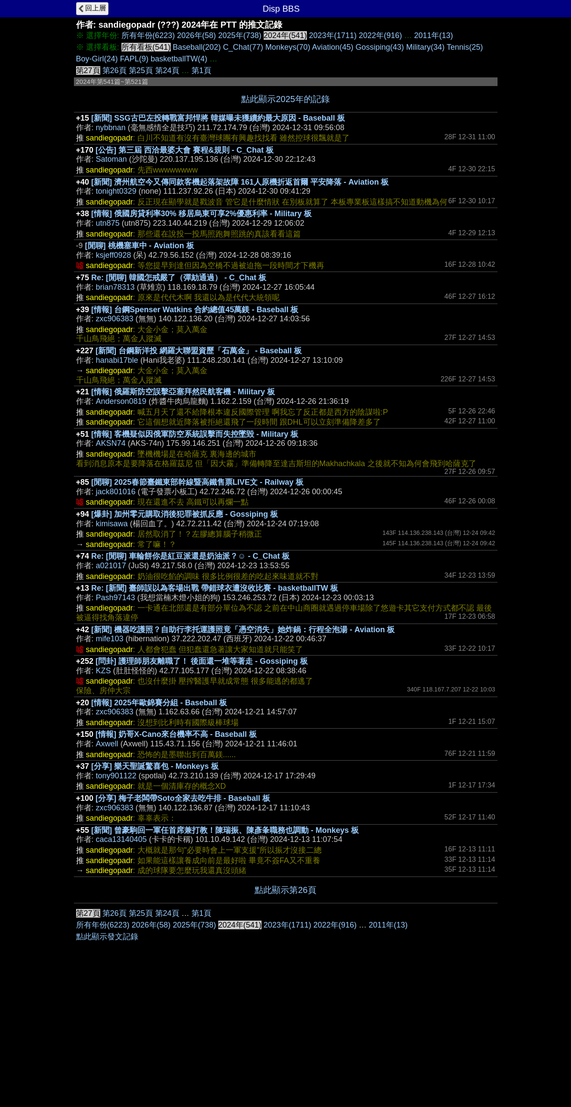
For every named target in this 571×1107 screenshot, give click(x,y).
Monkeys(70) (287, 47)
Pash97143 (115, 597)
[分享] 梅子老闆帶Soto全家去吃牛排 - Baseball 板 (183, 798)
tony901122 (116, 775)
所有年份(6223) (148, 35)
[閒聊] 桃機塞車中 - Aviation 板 (139, 245)
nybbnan (111, 127)
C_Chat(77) (243, 47)
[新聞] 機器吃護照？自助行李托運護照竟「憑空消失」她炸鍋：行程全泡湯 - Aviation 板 (243, 629)
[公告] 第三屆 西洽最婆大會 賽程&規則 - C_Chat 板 (185, 150)
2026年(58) (196, 35)
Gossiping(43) (380, 47)
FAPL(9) (134, 58)
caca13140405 (121, 839)
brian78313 (115, 287)
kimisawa (112, 523)
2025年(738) (240, 35)
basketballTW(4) (179, 58)
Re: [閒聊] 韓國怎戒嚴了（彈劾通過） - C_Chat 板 (178, 277)
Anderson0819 (121, 401)
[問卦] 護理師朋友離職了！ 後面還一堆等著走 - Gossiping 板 (202, 661)
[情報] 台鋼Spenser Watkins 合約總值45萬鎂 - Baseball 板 (194, 309)
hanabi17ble (117, 360)
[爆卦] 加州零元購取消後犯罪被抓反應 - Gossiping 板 (184, 514)
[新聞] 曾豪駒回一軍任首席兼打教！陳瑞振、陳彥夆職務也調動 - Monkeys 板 (225, 830)
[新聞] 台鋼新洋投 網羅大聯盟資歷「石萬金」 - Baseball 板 (199, 350)
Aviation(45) (333, 47)
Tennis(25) (465, 47)
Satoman (111, 159)
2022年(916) (380, 35)
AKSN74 (111, 443)
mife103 (110, 638)
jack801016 (116, 491)
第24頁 (167, 70)
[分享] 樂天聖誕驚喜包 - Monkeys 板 (155, 766)
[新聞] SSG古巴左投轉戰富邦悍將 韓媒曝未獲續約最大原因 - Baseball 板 (218, 118)
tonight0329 (116, 191)
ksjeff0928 (113, 255)
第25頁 (141, 70)
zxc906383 (115, 318)
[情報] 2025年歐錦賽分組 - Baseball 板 (159, 702)
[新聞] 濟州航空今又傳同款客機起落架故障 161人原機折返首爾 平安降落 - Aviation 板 (240, 182)
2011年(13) (433, 35)
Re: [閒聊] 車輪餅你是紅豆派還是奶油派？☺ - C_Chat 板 (190, 556)
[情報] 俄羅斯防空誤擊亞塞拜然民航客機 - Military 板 (183, 391)
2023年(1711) (333, 35)
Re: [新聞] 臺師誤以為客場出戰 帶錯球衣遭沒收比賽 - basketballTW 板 (214, 588)
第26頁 (114, 70)
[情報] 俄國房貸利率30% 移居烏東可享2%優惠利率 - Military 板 (201, 213)
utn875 (108, 223)
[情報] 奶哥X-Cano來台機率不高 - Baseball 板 (176, 734)
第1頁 (201, 70)
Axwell (107, 743)
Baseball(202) (197, 47)
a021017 (111, 565)
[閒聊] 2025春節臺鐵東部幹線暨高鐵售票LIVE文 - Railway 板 (197, 482)
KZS (103, 670)
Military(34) (425, 47)
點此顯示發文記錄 (107, 936)
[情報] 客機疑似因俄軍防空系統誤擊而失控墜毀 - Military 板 (194, 434)
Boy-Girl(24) (97, 58)
